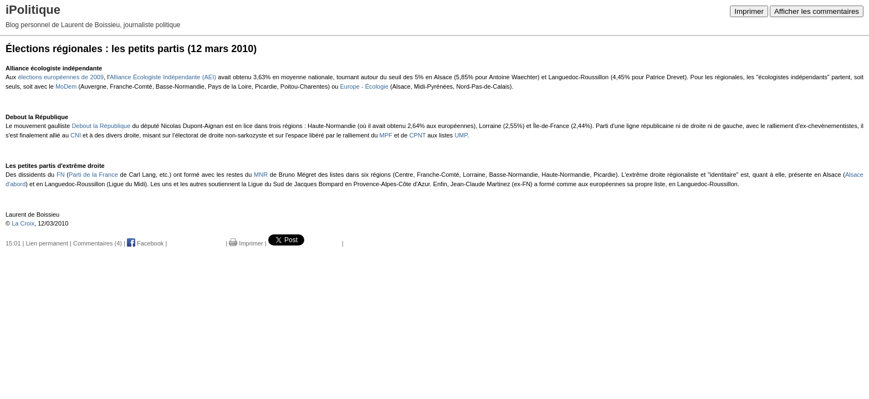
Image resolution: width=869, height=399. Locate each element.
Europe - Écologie (364, 86)
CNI (75, 135)
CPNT (417, 135)
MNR (261, 174)
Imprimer (749, 11)
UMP (460, 135)
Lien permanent (47, 243)
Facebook (145, 243)
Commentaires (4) (97, 243)
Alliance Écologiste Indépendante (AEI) (163, 77)
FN (61, 174)
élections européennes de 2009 (61, 77)
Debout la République (100, 125)
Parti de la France (93, 174)
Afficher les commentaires (816, 11)
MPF (386, 135)
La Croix (23, 223)
